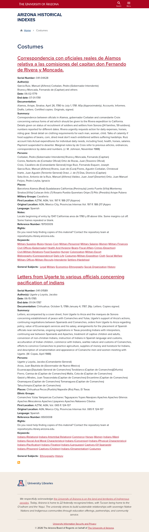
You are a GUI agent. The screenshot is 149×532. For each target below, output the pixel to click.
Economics (62, 267)
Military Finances (118, 244)
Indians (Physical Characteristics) (107, 441)
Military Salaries (89, 244)
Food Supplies (52, 252)
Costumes (71, 256)
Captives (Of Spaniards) (98, 444)
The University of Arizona (101, 528)
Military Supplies (26, 244)
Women (103, 244)
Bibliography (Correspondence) (35, 256)
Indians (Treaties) (51, 444)
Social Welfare (114, 256)
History (111, 267)
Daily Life (59, 256)
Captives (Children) (50, 448)
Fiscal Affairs (86, 248)
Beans (75, 248)
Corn (56, 244)
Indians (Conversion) (77, 441)
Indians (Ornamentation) (75, 448)
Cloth (102, 256)
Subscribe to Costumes (18, 462)
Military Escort (93, 252)
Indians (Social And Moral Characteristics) (41, 441)
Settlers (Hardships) (79, 259)
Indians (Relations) (27, 437)
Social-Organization (95, 267)
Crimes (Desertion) (104, 248)
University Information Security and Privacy (74, 523)
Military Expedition (88, 256)
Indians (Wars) (111, 437)
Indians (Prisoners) (27, 448)
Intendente (60, 259)
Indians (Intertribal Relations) (55, 437)
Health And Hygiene (59, 248)
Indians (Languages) (72, 444)
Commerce (78, 437)
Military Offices (25, 259)
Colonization (77, 252)
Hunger (65, 252)
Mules (40, 244)
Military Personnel (69, 244)
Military (51, 267)
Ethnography (76, 267)
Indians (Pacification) (29, 444)
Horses (48, 244)
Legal (43, 267)
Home (27, 30)
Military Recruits (44, 259)
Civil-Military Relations (30, 252)
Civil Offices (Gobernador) (32, 248)
